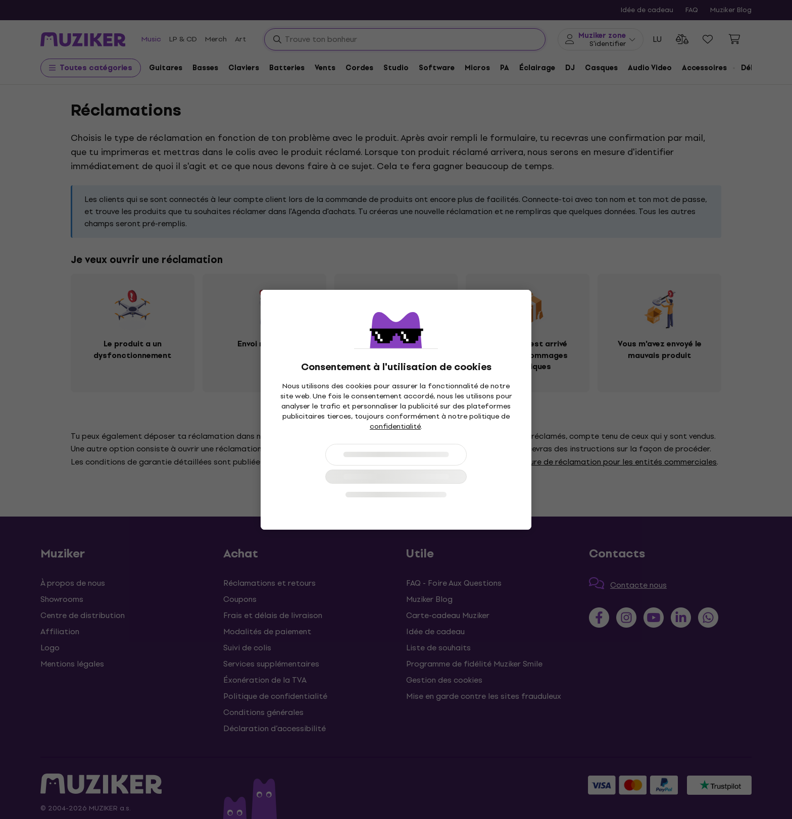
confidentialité (395, 426)
